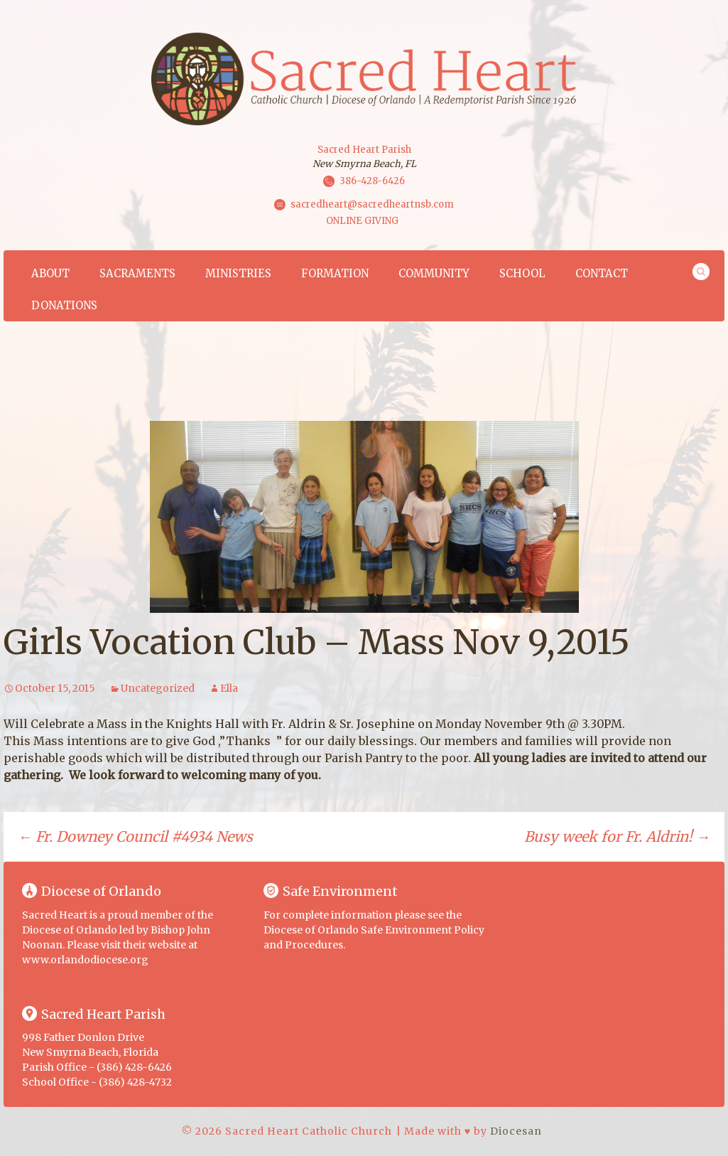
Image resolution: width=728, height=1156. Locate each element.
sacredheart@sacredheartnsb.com (372, 204)
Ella (229, 688)
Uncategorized (158, 688)
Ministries (238, 273)
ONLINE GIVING (362, 221)
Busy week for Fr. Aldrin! (617, 836)
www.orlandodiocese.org (85, 959)
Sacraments (137, 273)
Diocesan (516, 1131)
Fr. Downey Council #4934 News (135, 836)
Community (433, 273)
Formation (335, 273)
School (522, 273)
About (50, 273)
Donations (64, 305)
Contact (601, 273)
